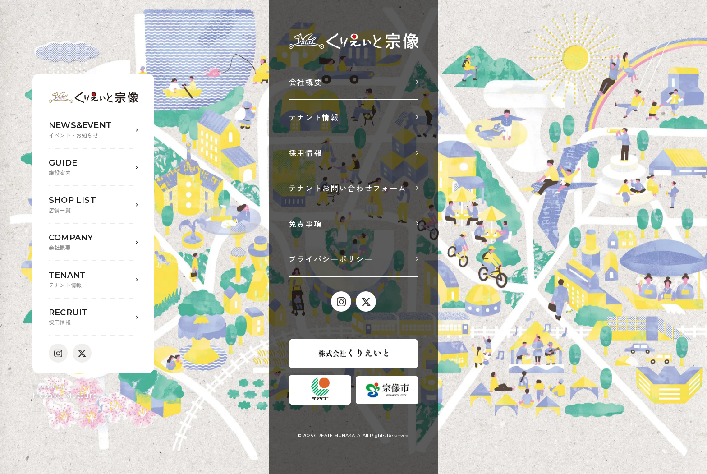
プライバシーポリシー (331, 258)
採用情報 (305, 152)
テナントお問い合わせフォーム (348, 187)
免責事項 (305, 223)
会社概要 (305, 81)
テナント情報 (314, 117)
